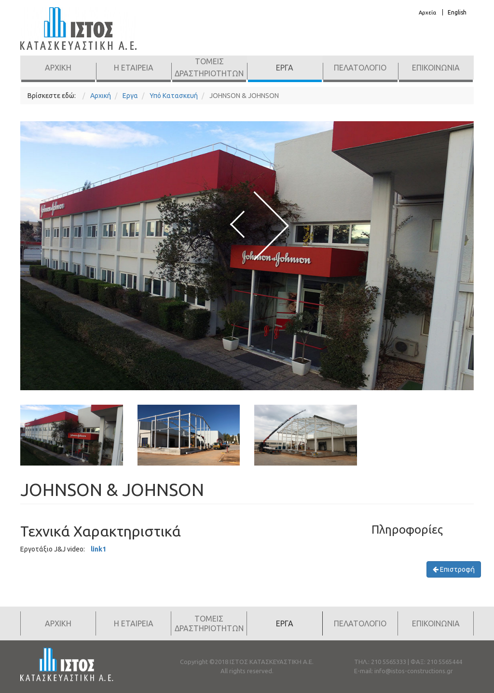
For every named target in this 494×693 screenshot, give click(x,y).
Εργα (284, 67)
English (457, 12)
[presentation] (237, 223)
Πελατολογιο (360, 67)
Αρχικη (58, 67)
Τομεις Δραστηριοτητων (209, 67)
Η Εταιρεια (133, 67)
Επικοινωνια (436, 67)
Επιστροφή (454, 569)
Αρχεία (427, 12)
